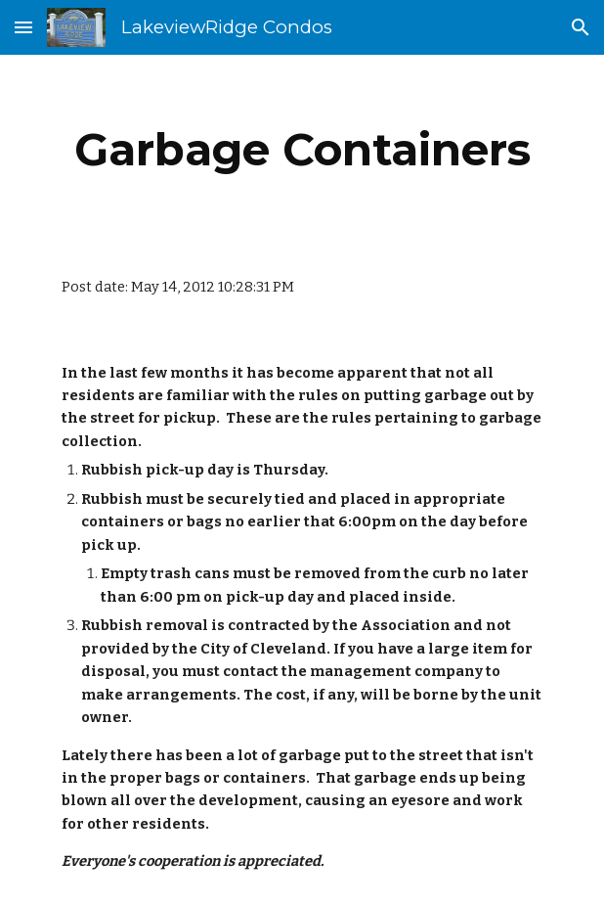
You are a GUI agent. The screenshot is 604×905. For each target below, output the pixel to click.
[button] (23, 27)
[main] (301, 150)
